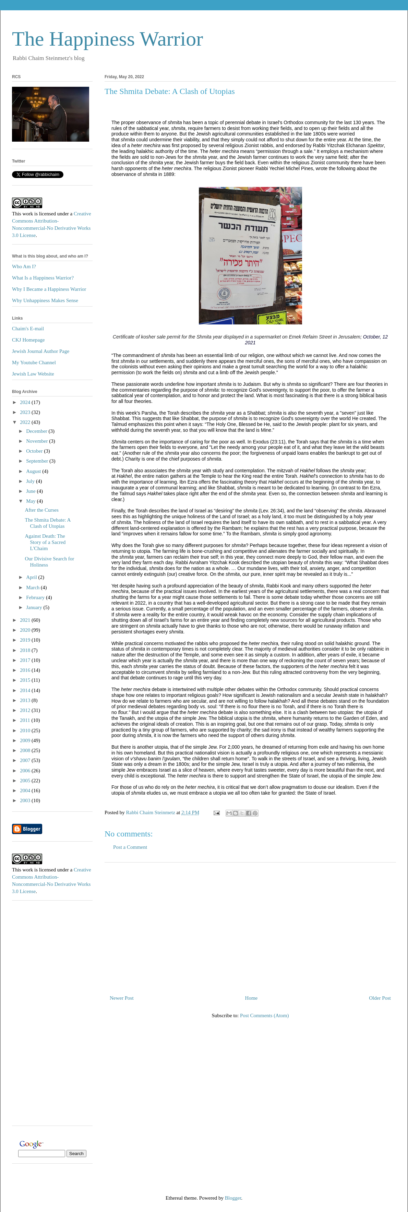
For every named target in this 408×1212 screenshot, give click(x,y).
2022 (26, 422)
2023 (26, 412)
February (36, 597)
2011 (25, 720)
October (35, 451)
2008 (26, 750)
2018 (26, 650)
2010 (26, 730)
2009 (26, 740)
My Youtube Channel (34, 362)
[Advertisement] (250, 926)
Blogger (233, 1198)
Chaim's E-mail (28, 328)
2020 (26, 630)
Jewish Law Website (33, 374)
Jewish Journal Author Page (40, 351)
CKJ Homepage (28, 340)
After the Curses (42, 510)
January (34, 607)
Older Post (380, 998)
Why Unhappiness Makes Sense (45, 300)
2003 (26, 800)
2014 (26, 690)
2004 (26, 790)
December (37, 431)
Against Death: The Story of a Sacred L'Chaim (45, 542)
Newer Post (122, 998)
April (32, 577)
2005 (26, 780)
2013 (26, 700)
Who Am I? (24, 266)
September (37, 461)
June (31, 491)
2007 (26, 760)
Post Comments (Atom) (264, 1015)
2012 (26, 710)
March (33, 587)
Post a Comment (130, 847)
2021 (26, 620)
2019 (26, 640)
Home (251, 998)
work (27, 213)
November (37, 441)
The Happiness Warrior (107, 38)
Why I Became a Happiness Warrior (49, 289)
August (34, 471)
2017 (26, 660)
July (31, 481)
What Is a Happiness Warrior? (43, 278)
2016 (26, 670)
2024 (26, 402)
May (31, 501)
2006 (26, 770)
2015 (26, 680)
